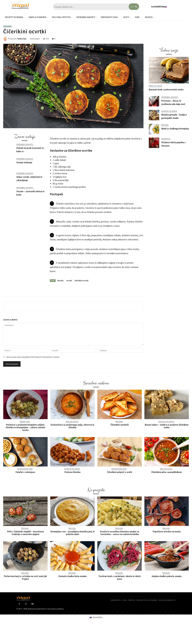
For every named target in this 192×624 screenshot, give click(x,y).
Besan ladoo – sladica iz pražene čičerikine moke (167, 426)
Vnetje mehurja (24, 162)
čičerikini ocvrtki (81, 280)
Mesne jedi (25, 421)
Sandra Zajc (21, 39)
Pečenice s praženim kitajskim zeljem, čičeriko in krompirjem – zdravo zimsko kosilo (25, 427)
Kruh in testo (155, 86)
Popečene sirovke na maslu (167, 531)
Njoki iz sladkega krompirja (175, 128)
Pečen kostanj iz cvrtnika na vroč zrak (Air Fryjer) (25, 577)
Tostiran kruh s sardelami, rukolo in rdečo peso (119, 577)
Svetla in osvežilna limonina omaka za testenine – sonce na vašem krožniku (119, 533)
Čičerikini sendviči (120, 424)
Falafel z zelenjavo (25, 471)
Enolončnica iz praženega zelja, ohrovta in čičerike (72, 426)
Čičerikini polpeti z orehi (119, 471)
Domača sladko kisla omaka (73, 576)
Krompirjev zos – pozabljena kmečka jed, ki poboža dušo (73, 533)
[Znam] (20, 6)
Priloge (7, 26)
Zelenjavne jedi (25, 468)
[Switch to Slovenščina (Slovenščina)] (96, 617)
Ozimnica (165, 138)
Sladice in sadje (169, 111)
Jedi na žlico (72, 421)
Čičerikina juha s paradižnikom (166, 471)
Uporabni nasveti (24, 144)
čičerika (60, 280)
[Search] (134, 6)
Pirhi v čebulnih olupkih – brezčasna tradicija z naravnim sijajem (25, 533)
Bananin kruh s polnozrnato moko (166, 89)
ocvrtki (69, 280)
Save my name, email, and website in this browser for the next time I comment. (33, 357)
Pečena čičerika (72, 471)
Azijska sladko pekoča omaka (166, 576)
